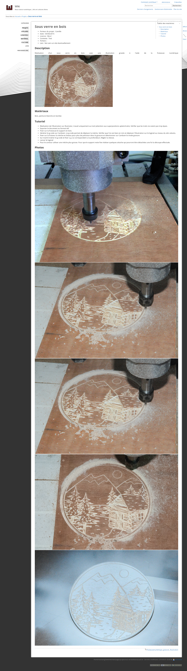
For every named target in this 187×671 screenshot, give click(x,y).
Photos (163, 36)
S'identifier (178, 2)
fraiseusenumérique (154, 650)
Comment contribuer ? (149, 2)
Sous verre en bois (35, 16)
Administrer (166, 2)
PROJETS (25, 28)
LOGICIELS (24, 35)
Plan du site (178, 9)
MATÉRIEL (24, 39)
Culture (24, 42)
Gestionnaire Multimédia (163, 9)
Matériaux (164, 31)
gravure (166, 650)
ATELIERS (24, 31)
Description (165, 29)
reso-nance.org (23, 50)
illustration (174, 650)
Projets (24, 16)
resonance (178, 659)
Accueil (17, 16)
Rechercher (177, 6)
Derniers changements (145, 9)
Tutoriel (163, 34)
